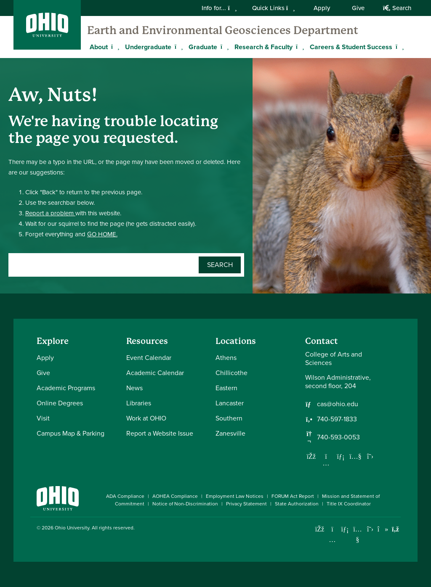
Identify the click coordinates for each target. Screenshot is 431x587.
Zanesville (230, 433)
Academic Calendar (155, 373)
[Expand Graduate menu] (223, 46)
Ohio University (72, 527)
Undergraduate (148, 47)
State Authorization (297, 504)
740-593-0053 (338, 437)
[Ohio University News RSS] (395, 529)
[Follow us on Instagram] (326, 463)
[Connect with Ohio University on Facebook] (319, 529)
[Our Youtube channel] (355, 456)
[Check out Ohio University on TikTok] (383, 529)
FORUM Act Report (292, 496)
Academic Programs (66, 388)
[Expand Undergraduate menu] (177, 46)
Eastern (226, 388)
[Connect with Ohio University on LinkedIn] (345, 529)
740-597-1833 (337, 419)
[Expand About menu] (114, 46)
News (134, 388)
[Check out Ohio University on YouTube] (357, 534)
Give (358, 8)
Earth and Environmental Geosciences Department (222, 30)
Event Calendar (148, 357)
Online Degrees (60, 403)
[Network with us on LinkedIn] (341, 456)
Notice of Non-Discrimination (185, 504)
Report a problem (50, 213)
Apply (322, 8)
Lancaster (230, 403)
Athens (226, 357)
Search (397, 8)
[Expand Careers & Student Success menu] (398, 46)
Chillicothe (231, 373)
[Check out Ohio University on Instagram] (332, 539)
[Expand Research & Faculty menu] (298, 46)
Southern (229, 418)
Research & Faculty (263, 47)
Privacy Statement (246, 504)
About (99, 47)
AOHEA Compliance (175, 496)
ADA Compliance (125, 496)
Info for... (219, 8)
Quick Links (273, 8)
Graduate (203, 47)
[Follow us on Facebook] (311, 456)
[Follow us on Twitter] (370, 456)
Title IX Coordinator (349, 504)
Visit (43, 418)
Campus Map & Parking (70, 433)
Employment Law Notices (234, 496)
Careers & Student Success (351, 47)
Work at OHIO (146, 418)
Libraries (138, 403)
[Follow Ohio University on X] (370, 529)
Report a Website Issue (159, 433)
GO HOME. (102, 234)
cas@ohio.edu (337, 404)
